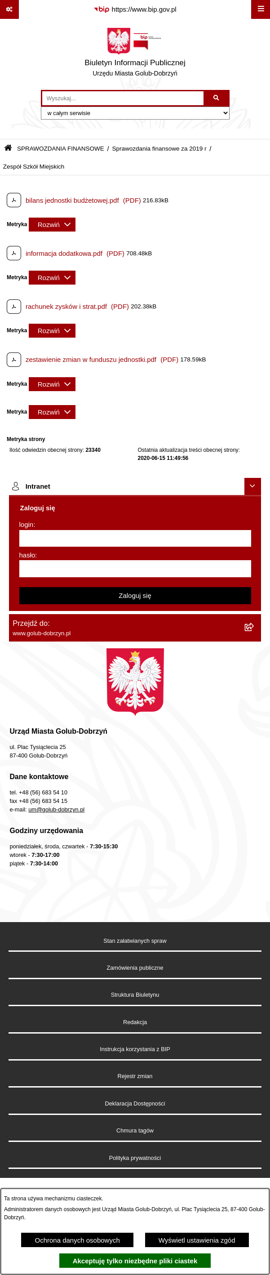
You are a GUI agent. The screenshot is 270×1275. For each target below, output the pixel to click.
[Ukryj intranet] (252, 486)
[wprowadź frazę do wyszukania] (123, 98)
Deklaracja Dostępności (135, 1103)
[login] (135, 538)
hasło (27, 555)
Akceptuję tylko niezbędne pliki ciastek (135, 1261)
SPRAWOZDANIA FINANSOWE (60, 148)
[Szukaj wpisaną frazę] (217, 98)
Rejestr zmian (135, 1076)
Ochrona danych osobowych (77, 1240)
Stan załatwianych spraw (134, 940)
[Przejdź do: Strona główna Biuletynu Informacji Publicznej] (8, 149)
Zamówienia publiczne (134, 967)
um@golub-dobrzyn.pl (56, 809)
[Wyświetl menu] (260, 9)
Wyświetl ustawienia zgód (197, 1240)
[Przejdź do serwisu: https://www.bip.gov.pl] (134, 9)
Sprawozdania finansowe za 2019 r (159, 148)
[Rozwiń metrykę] (52, 225)
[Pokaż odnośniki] (9, 9)
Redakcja (135, 1022)
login (26, 524)
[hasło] (135, 568)
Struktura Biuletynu (135, 994)
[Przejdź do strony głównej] (135, 54)
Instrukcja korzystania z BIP (135, 1049)
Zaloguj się (135, 595)
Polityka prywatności (135, 1158)
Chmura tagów (135, 1130)
